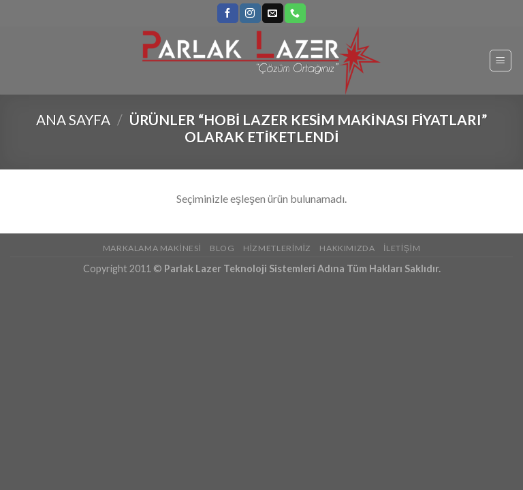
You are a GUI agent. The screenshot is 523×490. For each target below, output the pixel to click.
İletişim (401, 248)
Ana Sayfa (73, 119)
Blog (222, 248)
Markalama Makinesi (152, 248)
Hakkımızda (347, 248)
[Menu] (501, 60)
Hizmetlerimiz (277, 248)
